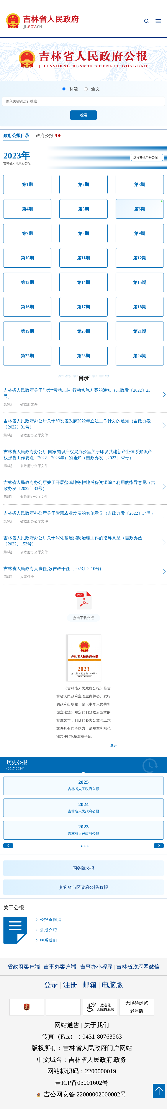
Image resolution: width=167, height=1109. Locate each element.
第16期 (27, 306)
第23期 (83, 355)
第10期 (27, 257)
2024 (83, 804)
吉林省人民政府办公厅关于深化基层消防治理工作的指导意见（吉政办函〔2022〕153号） (72, 540)
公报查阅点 (51, 919)
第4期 (27, 209)
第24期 (139, 355)
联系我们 (48, 940)
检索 (83, 115)
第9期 (139, 233)
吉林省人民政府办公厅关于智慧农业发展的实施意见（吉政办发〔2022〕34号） (79, 513)
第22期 (27, 355)
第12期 (139, 257)
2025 (83, 782)
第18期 (139, 306)
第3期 (139, 184)
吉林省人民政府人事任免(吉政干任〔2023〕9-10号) (52, 568)
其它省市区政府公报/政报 (83, 887)
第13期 (27, 282)
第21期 (139, 331)
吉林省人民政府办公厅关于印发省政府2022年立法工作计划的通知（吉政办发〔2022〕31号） (77, 424)
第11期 (83, 257)
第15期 (139, 282)
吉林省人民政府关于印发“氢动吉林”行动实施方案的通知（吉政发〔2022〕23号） (77, 393)
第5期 (83, 209)
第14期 (83, 282)
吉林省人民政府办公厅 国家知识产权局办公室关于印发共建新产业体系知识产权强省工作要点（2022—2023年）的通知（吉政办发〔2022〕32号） (77, 454)
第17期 (83, 306)
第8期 (83, 233)
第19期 (27, 331)
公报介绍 (48, 930)
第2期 (83, 184)
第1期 (27, 184)
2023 (83, 826)
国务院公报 (83, 868)
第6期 (139, 209)
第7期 (27, 233)
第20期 (83, 331)
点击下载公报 (83, 618)
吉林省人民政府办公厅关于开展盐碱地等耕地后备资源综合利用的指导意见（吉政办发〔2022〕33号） (79, 485)
